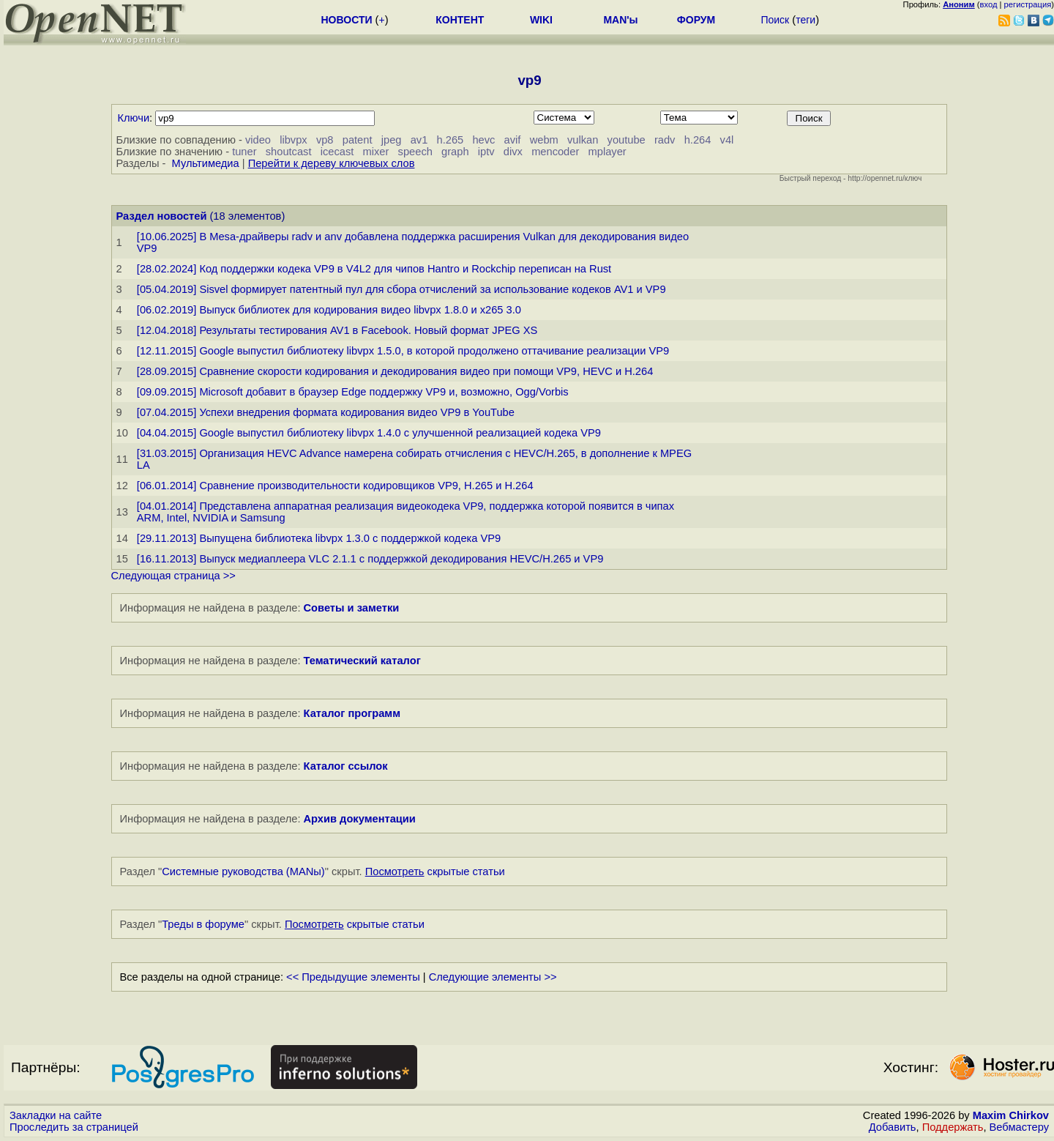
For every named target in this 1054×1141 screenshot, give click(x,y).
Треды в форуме (203, 924)
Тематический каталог (362, 660)
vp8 (325, 140)
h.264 (697, 140)
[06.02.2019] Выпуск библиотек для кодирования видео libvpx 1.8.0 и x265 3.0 (329, 310)
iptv (486, 151)
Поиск (774, 20)
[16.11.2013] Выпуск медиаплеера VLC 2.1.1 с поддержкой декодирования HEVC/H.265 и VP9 (370, 559)
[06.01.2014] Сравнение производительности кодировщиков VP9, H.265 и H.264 (335, 485)
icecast (337, 151)
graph (455, 151)
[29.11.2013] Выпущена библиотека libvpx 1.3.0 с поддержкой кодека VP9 (319, 538)
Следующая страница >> (173, 575)
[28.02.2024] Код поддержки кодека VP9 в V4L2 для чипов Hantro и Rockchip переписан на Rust (374, 269)
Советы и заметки (352, 608)
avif (512, 140)
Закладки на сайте (56, 1115)
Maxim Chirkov (1011, 1115)
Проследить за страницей (74, 1127)
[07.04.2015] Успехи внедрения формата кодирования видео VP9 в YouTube (326, 412)
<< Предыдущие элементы (353, 977)
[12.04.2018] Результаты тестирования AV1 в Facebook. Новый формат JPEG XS (337, 330)
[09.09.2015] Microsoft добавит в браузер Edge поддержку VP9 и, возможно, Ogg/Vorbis (353, 392)
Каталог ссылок (346, 766)
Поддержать (953, 1127)
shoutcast (289, 151)
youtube (627, 140)
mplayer (607, 151)
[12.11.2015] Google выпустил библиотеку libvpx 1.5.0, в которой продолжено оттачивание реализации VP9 (403, 351)
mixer (376, 151)
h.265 (450, 140)
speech (415, 151)
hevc (483, 140)
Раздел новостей (161, 216)
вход (989, 4)
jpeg (391, 140)
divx (513, 151)
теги (805, 20)
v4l (727, 140)
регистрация (1028, 4)
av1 (419, 140)
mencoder (555, 151)
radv (665, 140)
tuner (244, 151)
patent (358, 140)
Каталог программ (352, 713)
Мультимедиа (205, 163)
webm (544, 140)
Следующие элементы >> (493, 977)
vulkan (582, 140)
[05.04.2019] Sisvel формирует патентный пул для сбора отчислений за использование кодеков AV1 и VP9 (401, 289)
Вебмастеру (1019, 1127)
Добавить (892, 1127)
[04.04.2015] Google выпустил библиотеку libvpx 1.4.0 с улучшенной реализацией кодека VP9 (369, 433)
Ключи (134, 118)
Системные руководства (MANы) (243, 871)
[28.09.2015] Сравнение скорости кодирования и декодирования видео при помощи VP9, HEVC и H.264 (395, 371)
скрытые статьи (435, 871)
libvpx (293, 140)
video (258, 140)
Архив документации (360, 819)
